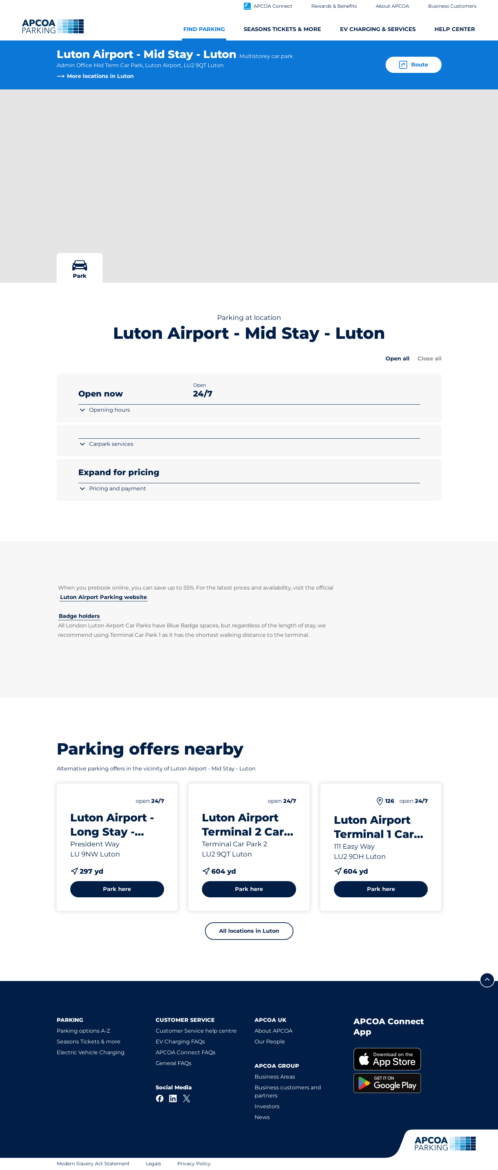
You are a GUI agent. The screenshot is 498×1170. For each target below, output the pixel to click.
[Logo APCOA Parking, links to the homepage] (53, 26)
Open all (398, 358)
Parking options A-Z (83, 1031)
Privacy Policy (194, 1164)
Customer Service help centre (196, 1031)
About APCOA (273, 1031)
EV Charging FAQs (180, 1041)
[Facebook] (160, 1098)
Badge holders (79, 616)
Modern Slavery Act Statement (93, 1164)
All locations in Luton (249, 931)
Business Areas (275, 1076)
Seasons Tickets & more (89, 1041)
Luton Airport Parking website (103, 597)
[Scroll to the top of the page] (487, 980)
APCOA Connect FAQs (185, 1052)
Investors (267, 1106)
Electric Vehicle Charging (91, 1052)
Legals (153, 1164)
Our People (270, 1041)
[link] (397, 1059)
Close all (430, 358)
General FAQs (173, 1063)
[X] (187, 1098)
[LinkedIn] (173, 1098)
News (262, 1117)
